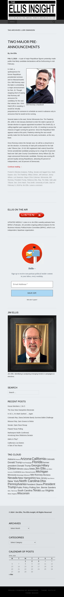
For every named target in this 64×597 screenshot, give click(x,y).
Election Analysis (21, 172)
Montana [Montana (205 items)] (46, 475)
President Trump (20, 180)
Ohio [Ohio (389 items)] (43, 481)
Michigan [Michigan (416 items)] (42, 471)
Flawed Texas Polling (15, 429)
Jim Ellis (26, 185)
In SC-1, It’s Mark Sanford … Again (20, 414)
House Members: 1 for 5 (16, 406)
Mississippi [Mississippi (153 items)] (20, 475)
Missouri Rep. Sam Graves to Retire (21, 421)
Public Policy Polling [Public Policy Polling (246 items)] (26, 487)
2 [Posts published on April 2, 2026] (32, 561)
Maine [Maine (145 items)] (23, 472)
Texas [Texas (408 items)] (37, 490)
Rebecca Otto (32, 180)
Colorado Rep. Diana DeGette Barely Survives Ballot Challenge (30, 417)
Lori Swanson (18, 177)
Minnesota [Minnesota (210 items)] (12, 475)
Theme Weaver (31, 593)
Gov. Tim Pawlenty (20, 175)
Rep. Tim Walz (43, 180)
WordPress (33, 590)
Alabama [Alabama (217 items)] (12, 459)
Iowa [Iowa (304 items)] (32, 468)
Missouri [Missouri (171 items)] (27, 475)
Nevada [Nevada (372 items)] (13, 477)
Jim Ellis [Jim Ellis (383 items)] (40, 468)
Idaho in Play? (13, 439)
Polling (30, 172)
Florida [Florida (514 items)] (37, 462)
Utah (51, 182)
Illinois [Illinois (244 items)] (20, 469)
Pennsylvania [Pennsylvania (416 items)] (17, 484)
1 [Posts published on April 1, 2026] (25, 561)
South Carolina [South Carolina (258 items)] (25, 490)
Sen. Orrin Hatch (20, 182)
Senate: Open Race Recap (17, 425)
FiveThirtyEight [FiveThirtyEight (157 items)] (27, 463)
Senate (36, 172)
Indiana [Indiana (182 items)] (26, 469)
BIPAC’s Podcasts (14, 225)
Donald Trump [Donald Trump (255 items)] (15, 462)
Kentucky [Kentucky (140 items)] (10, 472)
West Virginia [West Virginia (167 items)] (12, 494)
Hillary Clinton (33, 175)
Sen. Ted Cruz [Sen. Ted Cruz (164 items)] (12, 491)
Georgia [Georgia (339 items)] (36, 465)
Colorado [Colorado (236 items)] (50, 459)
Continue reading (15, 167)
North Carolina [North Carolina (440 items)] (29, 481)
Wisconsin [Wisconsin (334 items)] (23, 493)
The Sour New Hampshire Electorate (21, 410)
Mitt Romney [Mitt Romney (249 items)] (36, 475)
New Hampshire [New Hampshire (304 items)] (27, 477)
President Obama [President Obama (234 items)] (34, 484)
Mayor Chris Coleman (32, 177)
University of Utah (42, 182)
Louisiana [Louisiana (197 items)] (17, 472)
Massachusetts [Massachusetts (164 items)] (30, 472)
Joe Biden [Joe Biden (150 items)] (49, 469)
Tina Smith (31, 182)
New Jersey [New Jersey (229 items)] (41, 478)
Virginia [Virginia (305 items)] (49, 490)
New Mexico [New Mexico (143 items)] (50, 478)
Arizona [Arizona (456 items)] (25, 459)
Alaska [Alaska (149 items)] (18, 459)
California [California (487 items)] (39, 459)
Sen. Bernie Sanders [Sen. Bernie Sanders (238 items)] (46, 487)
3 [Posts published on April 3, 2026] (38, 561)
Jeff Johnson (43, 175)
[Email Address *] (32, 284)
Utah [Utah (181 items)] (43, 491)
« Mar (11, 574)
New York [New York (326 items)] (13, 481)
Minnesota (44, 177)
